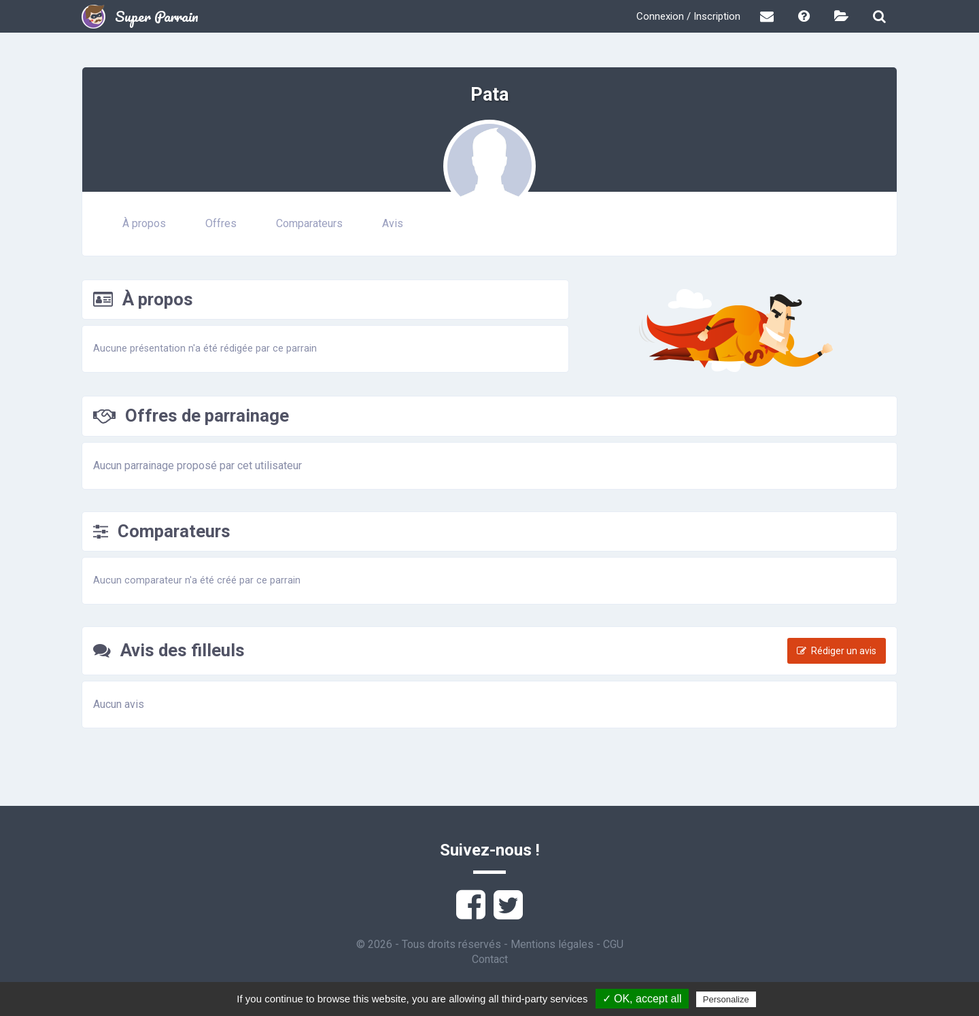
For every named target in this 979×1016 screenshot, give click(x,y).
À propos (144, 223)
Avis (392, 223)
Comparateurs (309, 223)
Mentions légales (552, 944)
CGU (613, 944)
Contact (490, 959)
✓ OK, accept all (642, 998)
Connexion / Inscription (688, 16)
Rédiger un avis (836, 650)
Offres (221, 223)
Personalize (726, 999)
